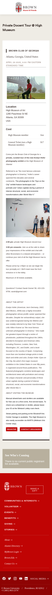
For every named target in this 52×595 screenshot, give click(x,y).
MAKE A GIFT (35, 489)
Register (11, 429)
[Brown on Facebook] (4, 578)
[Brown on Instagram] (15, 578)
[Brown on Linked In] (26, 578)
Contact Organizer (31, 429)
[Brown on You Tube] (20, 578)
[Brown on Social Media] (39, 578)
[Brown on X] (9, 578)
